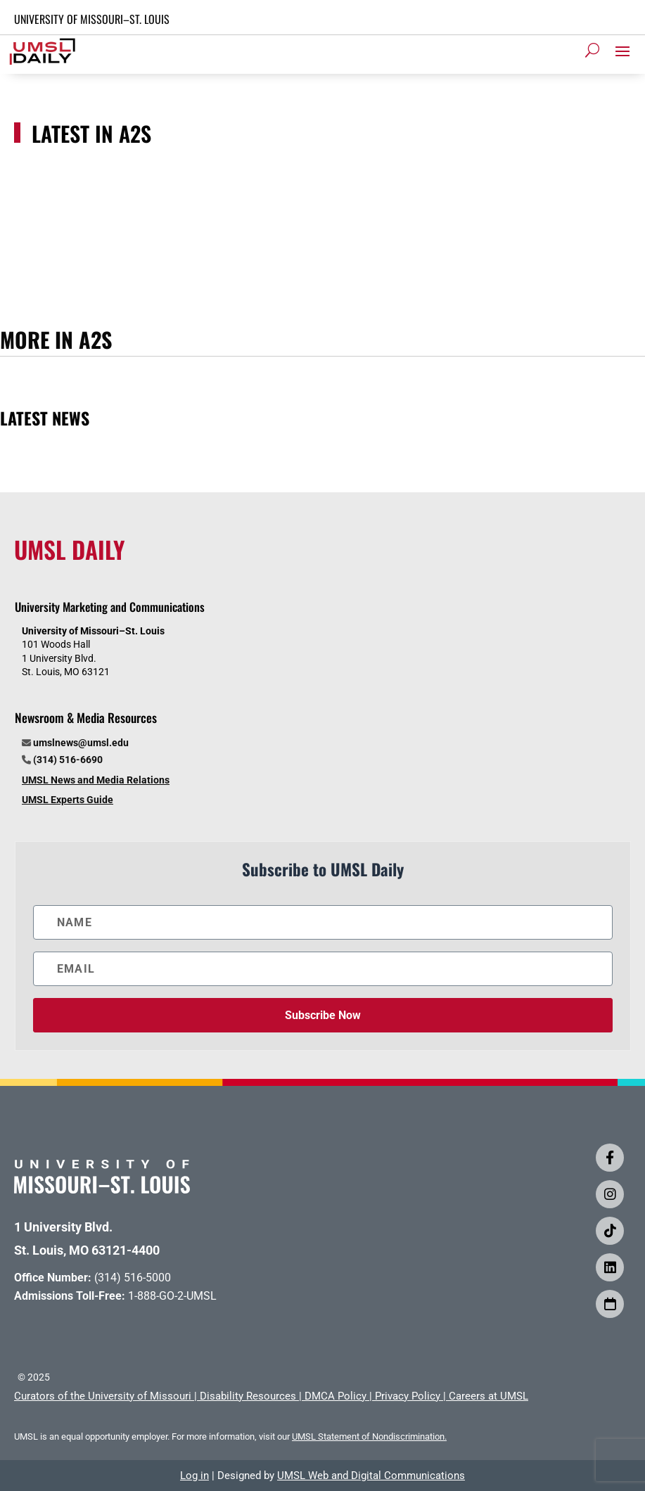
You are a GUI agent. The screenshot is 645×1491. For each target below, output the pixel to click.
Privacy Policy (407, 1396)
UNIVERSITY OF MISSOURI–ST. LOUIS (92, 19)
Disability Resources (248, 1396)
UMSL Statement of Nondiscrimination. (369, 1436)
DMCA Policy (335, 1396)
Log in (194, 1475)
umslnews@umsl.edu (81, 742)
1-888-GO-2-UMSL (172, 1296)
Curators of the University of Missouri (102, 1396)
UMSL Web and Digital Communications (371, 1475)
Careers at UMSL (488, 1396)
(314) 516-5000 (132, 1277)
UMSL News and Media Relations (96, 780)
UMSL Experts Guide (67, 799)
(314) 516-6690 (68, 759)
